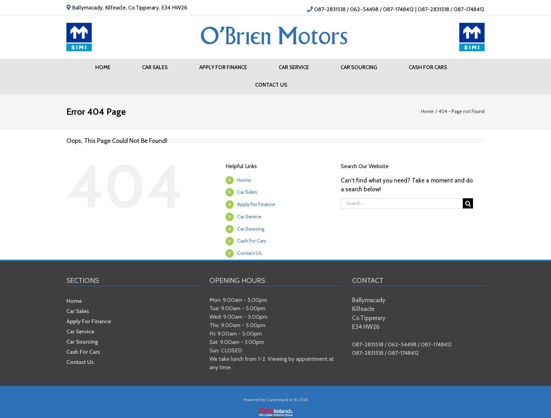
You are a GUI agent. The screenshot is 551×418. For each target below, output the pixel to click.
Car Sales (247, 192)
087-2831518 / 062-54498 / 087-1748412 (364, 9)
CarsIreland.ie (279, 399)
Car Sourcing (250, 229)
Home (244, 180)
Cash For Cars (251, 241)
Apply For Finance (256, 204)
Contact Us (249, 253)
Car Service (249, 216)
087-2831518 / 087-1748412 (451, 9)
